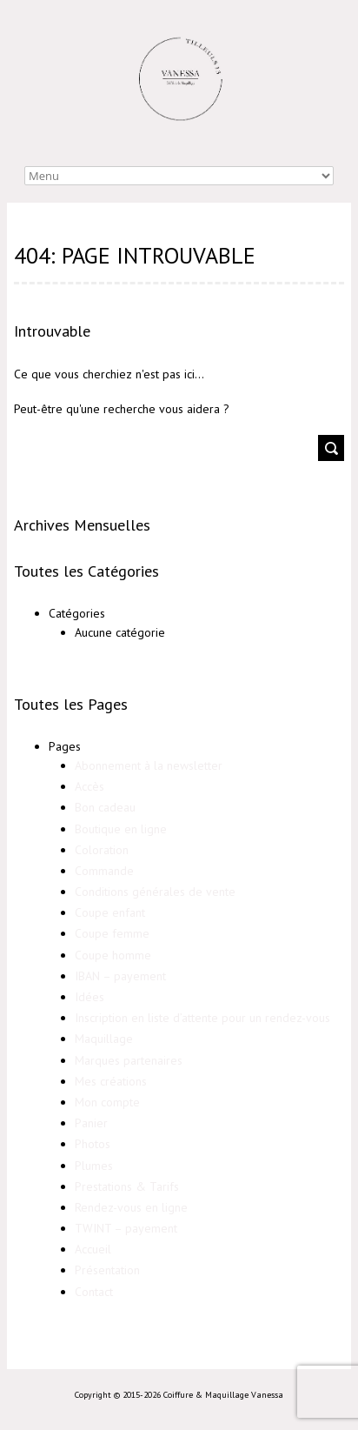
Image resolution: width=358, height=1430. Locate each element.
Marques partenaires (128, 1060)
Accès (89, 786)
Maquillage (104, 1038)
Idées (89, 997)
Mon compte (107, 1102)
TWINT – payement (126, 1228)
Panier (91, 1123)
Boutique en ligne (121, 829)
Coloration (102, 850)
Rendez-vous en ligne (131, 1207)
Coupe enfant (110, 912)
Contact (94, 1292)
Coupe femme (112, 933)
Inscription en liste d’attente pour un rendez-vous (202, 1018)
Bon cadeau (105, 807)
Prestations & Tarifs (127, 1186)
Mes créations (111, 1081)
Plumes (94, 1165)
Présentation (107, 1270)
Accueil (93, 1249)
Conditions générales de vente (155, 891)
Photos (92, 1144)
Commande (104, 871)
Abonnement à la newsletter (148, 765)
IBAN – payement (120, 976)
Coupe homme (113, 955)
